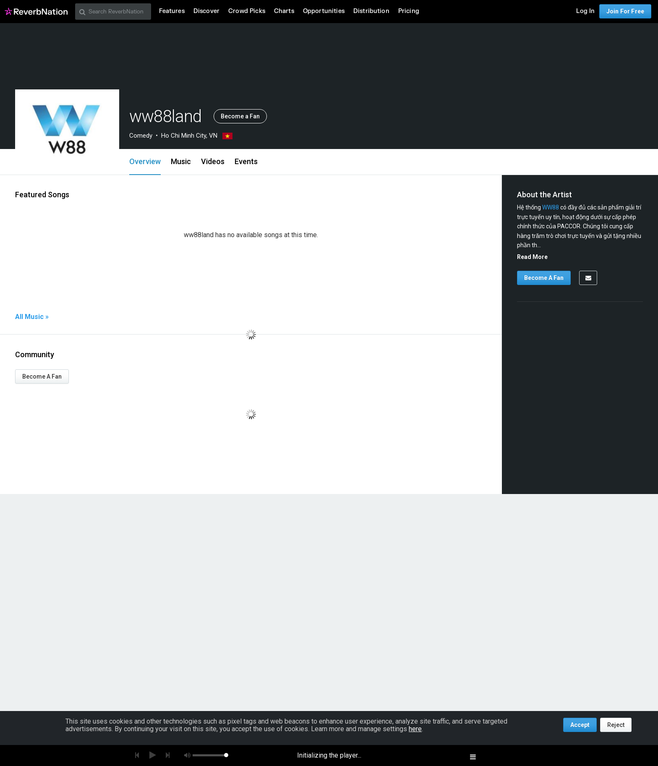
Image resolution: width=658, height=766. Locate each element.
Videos (213, 161)
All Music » (32, 317)
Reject (615, 725)
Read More (532, 257)
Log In (585, 11)
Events (246, 161)
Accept (580, 725)
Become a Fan (240, 116)
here (415, 729)
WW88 (550, 207)
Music (181, 161)
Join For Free (625, 11)
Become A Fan (42, 376)
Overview (145, 161)
